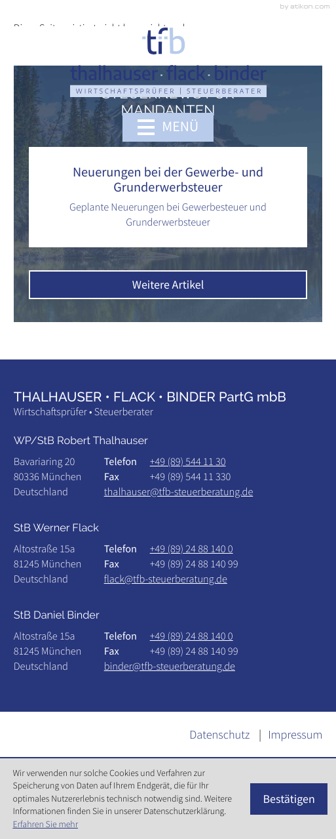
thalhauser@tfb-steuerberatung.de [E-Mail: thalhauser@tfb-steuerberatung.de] (178, 492)
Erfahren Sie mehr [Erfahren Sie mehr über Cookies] (45, 824)
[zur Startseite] (168, 62)
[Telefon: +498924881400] (191, 549)
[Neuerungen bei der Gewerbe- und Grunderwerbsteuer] (168, 197)
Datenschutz (219, 735)
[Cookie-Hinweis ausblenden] (289, 799)
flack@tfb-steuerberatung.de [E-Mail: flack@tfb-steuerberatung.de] (165, 579)
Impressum (295, 735)
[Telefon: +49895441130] (188, 462)
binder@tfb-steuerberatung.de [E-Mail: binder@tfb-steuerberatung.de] (169, 666)
